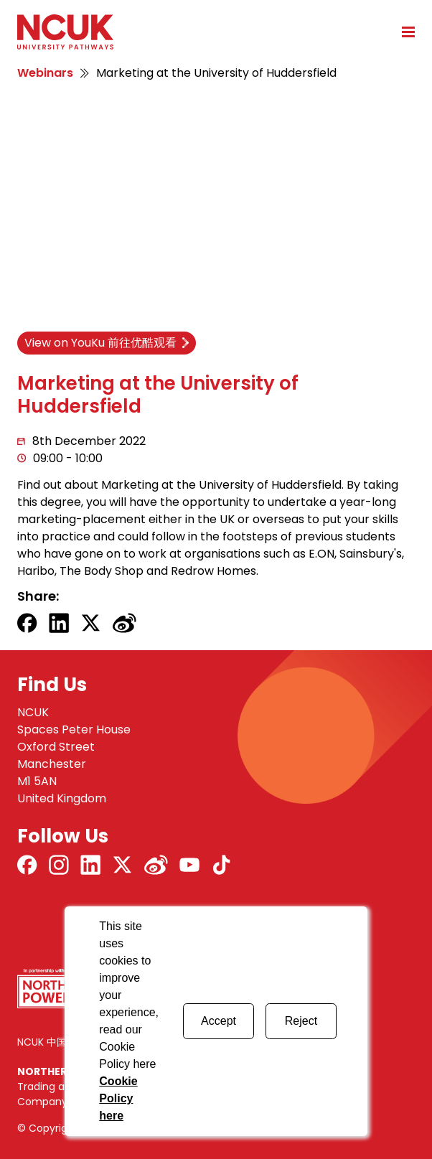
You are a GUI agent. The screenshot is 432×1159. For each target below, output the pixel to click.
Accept (218, 1021)
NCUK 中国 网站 (53, 1042)
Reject (301, 1021)
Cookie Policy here (118, 1098)
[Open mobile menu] (403, 31)
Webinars (45, 73)
